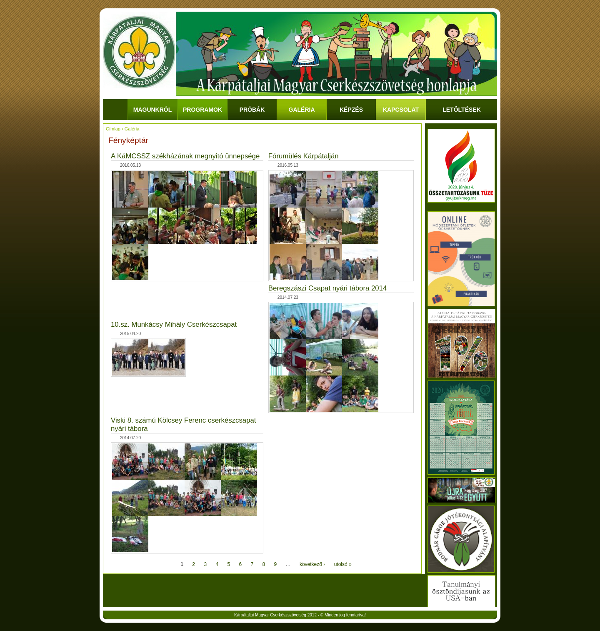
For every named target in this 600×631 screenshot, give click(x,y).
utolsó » (343, 564)
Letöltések (461, 109)
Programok (202, 109)
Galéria (302, 109)
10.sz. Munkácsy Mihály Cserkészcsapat (174, 324)
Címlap (113, 128)
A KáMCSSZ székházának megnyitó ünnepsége (185, 156)
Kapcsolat (401, 109)
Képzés (351, 109)
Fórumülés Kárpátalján (303, 156)
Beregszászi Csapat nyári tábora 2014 (327, 288)
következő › (312, 564)
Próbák (252, 109)
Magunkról (152, 109)
